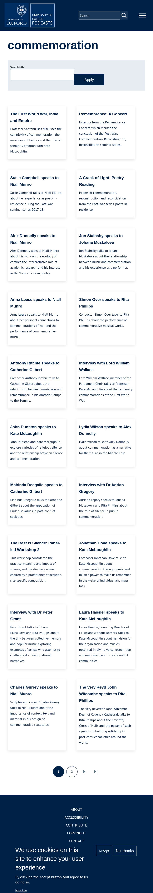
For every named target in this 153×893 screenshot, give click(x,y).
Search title (17, 67)
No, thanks (125, 851)
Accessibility (76, 817)
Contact (76, 841)
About (76, 809)
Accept (104, 851)
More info (21, 890)
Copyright (76, 833)
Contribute (76, 825)
